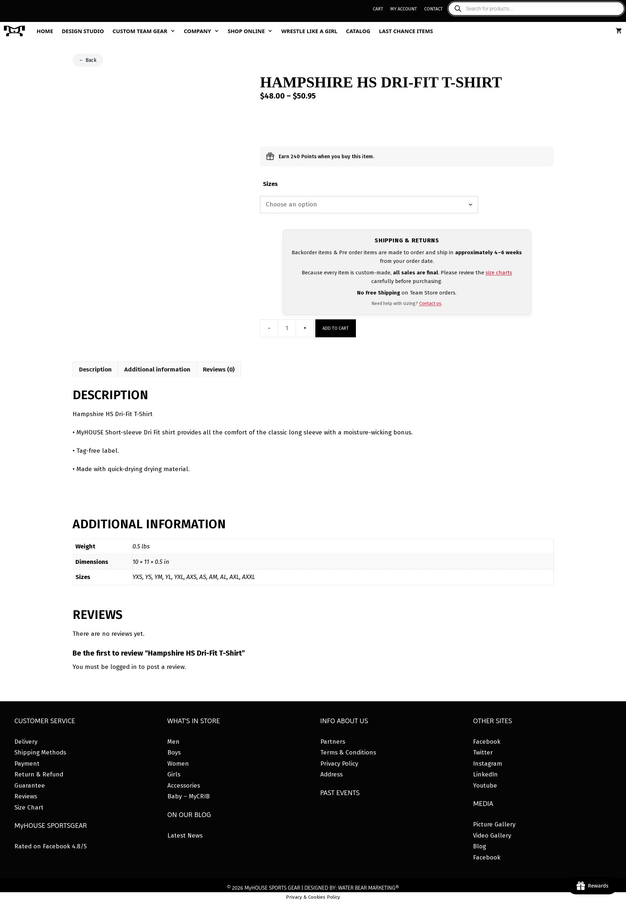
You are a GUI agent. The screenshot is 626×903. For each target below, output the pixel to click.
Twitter (483, 752)
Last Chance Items (406, 31)
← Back (88, 60)
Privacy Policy (339, 763)
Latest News (185, 835)
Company (203, 31)
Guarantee (29, 785)
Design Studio (83, 31)
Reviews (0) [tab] (219, 369)
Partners (332, 741)
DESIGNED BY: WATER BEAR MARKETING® (351, 888)
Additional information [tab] (157, 369)
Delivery (25, 741)
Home (45, 31)
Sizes (270, 184)
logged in (123, 667)
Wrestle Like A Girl (309, 31)
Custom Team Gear (145, 31)
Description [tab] (95, 369)
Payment (27, 763)
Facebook (486, 741)
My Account (403, 9)
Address (331, 774)
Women (178, 763)
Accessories (183, 785)
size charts (499, 272)
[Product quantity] (287, 328)
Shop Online (252, 31)
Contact (433, 9)
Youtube (485, 785)
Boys (174, 752)
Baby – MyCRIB (188, 796)
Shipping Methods (40, 752)
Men (173, 741)
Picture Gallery (494, 824)
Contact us (430, 303)
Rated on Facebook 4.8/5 (50, 846)
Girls (173, 774)
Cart (378, 9)
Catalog (358, 31)
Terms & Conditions (348, 752)
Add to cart (336, 328)
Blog (479, 846)
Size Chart (28, 807)
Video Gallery (492, 835)
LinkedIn (485, 774)
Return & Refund (38, 774)
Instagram (487, 763)
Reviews (25, 796)
